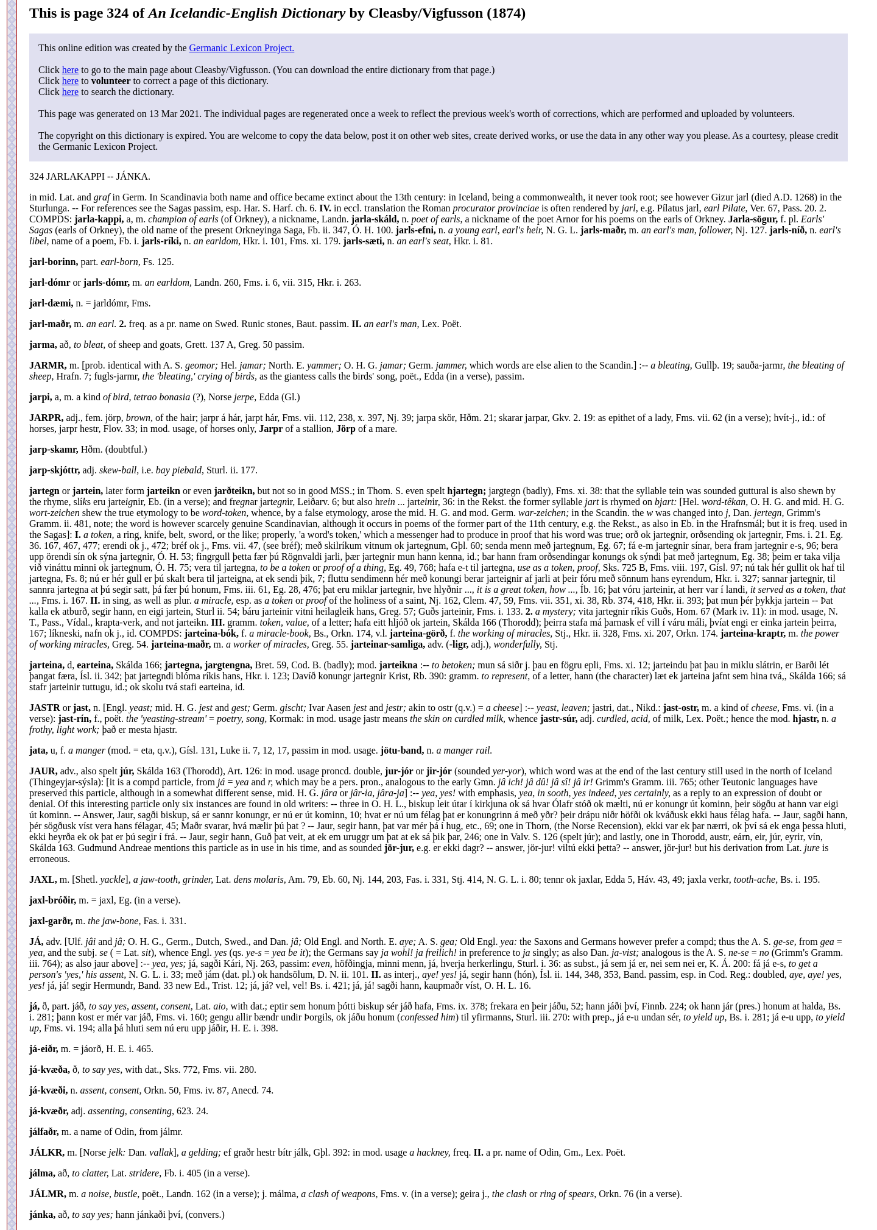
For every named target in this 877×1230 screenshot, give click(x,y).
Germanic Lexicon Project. (241, 48)
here (70, 70)
